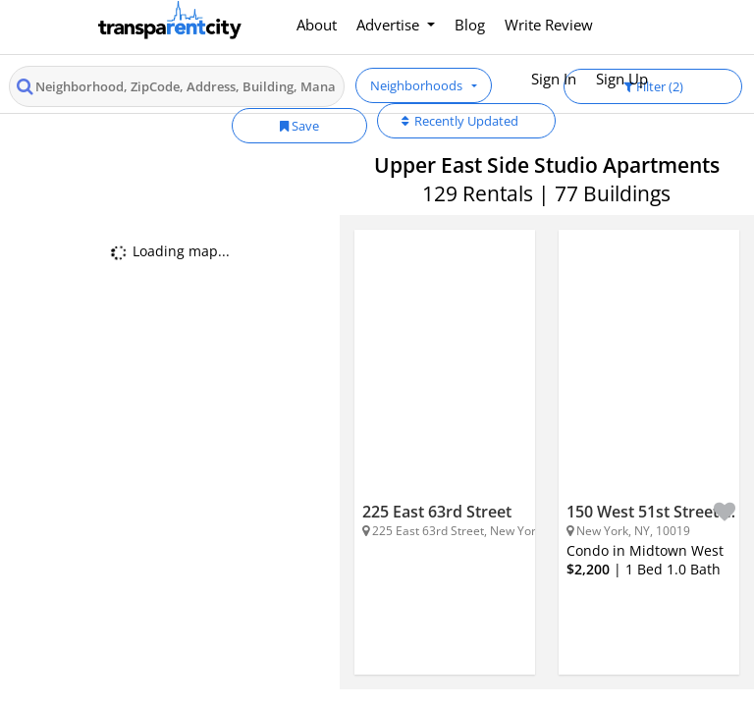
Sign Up (622, 78)
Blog (470, 24)
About (316, 24)
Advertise (389, 24)
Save (299, 126)
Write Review (549, 24)
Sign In (553, 78)
